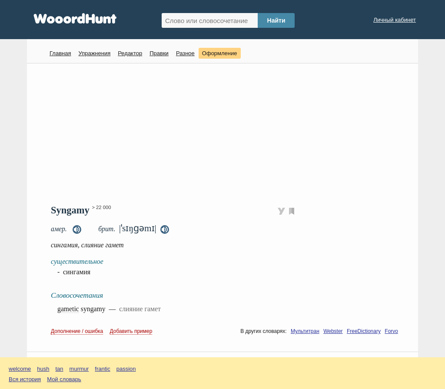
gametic (68, 309)
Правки (159, 53)
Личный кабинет (394, 20)
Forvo (391, 331)
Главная (60, 53)
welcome (20, 369)
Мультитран (305, 331)
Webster (332, 331)
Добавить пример (131, 331)
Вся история (25, 379)
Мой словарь (64, 379)
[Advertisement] (226, 133)
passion (126, 369)
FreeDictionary (364, 331)
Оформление (219, 53)
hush (43, 369)
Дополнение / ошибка (77, 331)
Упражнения (94, 53)
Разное (185, 53)
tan (59, 369)
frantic (102, 369)
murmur (79, 369)
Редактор (130, 53)
